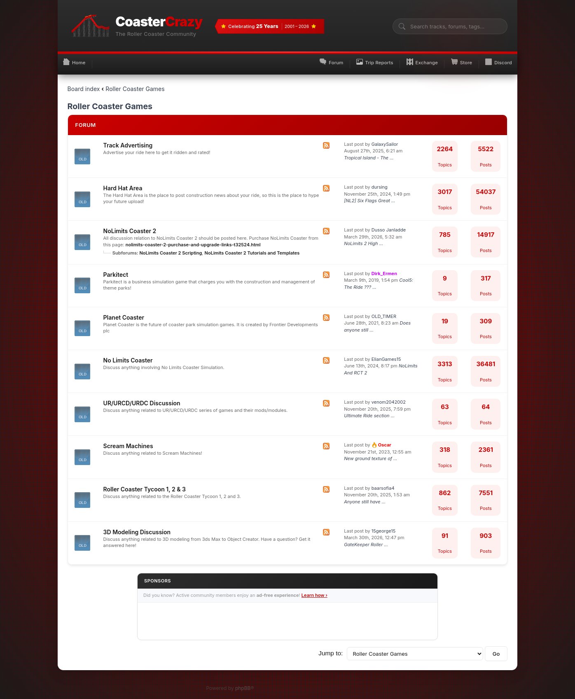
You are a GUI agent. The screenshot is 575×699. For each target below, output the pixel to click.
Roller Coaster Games (134, 82)
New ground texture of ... (370, 453)
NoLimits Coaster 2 (130, 225)
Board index (84, 82)
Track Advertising (128, 139)
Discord (495, 58)
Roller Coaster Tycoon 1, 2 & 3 (144, 483)
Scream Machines (128, 440)
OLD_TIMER (384, 310)
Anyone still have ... (365, 496)
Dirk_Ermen (384, 268)
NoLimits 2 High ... (363, 238)
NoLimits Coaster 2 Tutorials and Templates (252, 247)
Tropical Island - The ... (368, 152)
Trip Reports (351, 58)
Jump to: (330, 647)
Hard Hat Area (123, 182)
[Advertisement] (287, 615)
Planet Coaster (123, 311)
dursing (380, 181)
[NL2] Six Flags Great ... (369, 195)
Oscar (381, 439)
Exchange (406, 58)
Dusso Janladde (389, 224)
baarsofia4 (383, 482)
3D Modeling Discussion (137, 526)
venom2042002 (389, 396)
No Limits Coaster (128, 354)
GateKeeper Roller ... (366, 539)
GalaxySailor (385, 138)
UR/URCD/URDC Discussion (141, 397)
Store (452, 58)
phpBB (243, 683)
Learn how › (314, 590)
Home (77, 58)
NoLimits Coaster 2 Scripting (170, 247)
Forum (301, 58)
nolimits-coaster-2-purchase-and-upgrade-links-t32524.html (193, 239)
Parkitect (116, 268)
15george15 (384, 525)
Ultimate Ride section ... (369, 410)
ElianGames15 (386, 353)
